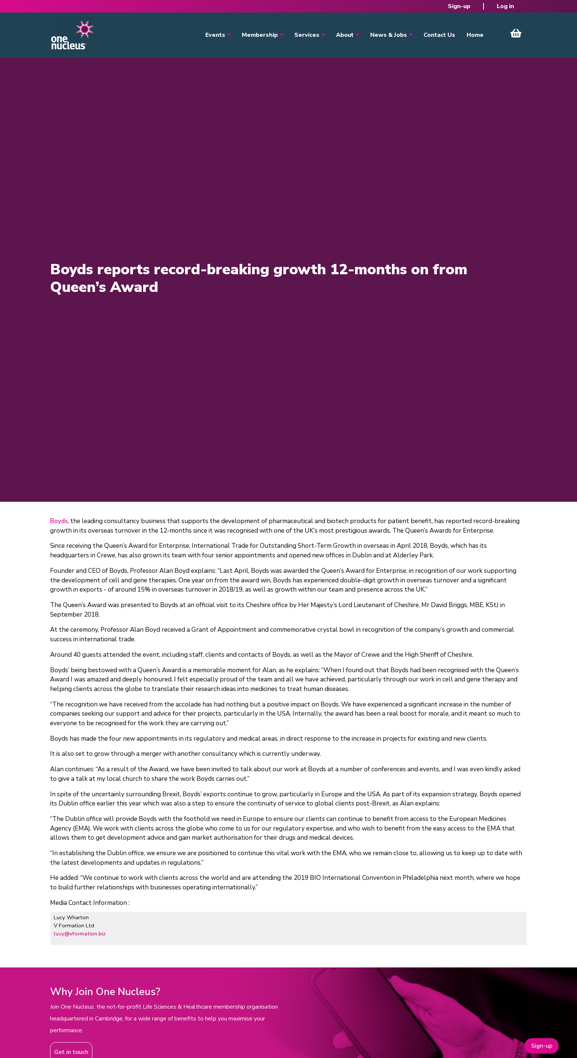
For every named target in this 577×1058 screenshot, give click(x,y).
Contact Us (439, 35)
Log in (505, 6)
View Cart (515, 33)
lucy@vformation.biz (80, 933)
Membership (260, 35)
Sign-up (459, 6)
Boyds (59, 521)
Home (475, 35)
